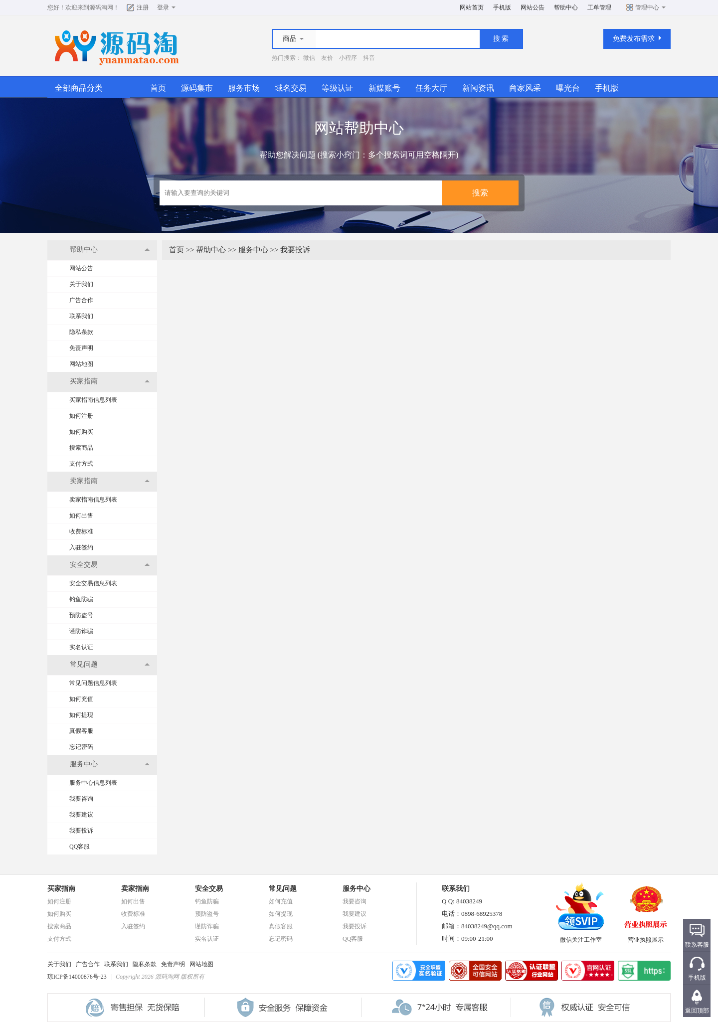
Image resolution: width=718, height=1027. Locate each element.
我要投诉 (81, 830)
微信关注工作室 (581, 936)
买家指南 (61, 888)
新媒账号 (384, 88)
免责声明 (81, 347)
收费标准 (81, 531)
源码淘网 (101, 7)
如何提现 (81, 714)
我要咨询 (81, 798)
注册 (143, 7)
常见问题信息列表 (93, 683)
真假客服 (81, 730)
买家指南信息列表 (93, 399)
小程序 (348, 57)
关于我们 (81, 284)
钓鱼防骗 (81, 599)
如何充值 (81, 698)
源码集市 (197, 88)
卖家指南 (135, 888)
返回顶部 (697, 1010)
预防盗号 (81, 615)
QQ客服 (79, 846)
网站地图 (81, 363)
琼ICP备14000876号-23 (77, 976)
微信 (309, 57)
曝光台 (568, 88)
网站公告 (532, 7)
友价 (327, 57)
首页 (158, 88)
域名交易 (291, 88)
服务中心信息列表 (93, 782)
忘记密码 (81, 746)
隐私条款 (81, 332)
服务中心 (253, 250)
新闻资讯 (478, 88)
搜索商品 (81, 447)
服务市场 (244, 88)
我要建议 (81, 814)
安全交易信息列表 (93, 583)
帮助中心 (566, 7)
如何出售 (81, 515)
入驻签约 (81, 547)
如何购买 (81, 431)
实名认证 (81, 647)
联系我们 (81, 316)
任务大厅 (431, 88)
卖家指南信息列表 (93, 499)
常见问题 (283, 888)
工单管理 (599, 7)
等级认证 (338, 88)
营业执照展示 (646, 936)
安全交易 (209, 888)
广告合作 (81, 300)
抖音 (369, 57)
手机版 (502, 7)
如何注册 (81, 415)
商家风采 (525, 88)
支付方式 (81, 463)
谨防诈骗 (81, 631)
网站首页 (472, 7)
